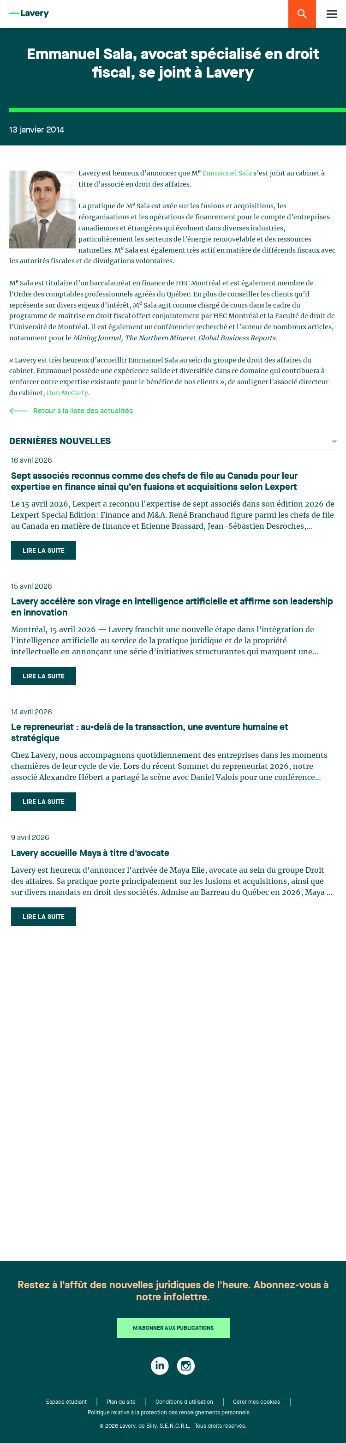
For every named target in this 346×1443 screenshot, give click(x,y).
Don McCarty (67, 393)
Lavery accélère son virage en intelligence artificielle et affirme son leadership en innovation (172, 608)
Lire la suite (44, 551)
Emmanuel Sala (227, 173)
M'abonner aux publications (173, 1328)
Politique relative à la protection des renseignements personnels (169, 1413)
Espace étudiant (66, 1402)
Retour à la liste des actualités (71, 411)
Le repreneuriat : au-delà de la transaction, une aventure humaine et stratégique (149, 733)
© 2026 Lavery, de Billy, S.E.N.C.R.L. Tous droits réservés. (173, 1426)
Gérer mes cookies (256, 1402)
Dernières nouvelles (173, 442)
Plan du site (121, 1402)
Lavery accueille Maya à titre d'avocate (90, 853)
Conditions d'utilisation (184, 1402)
